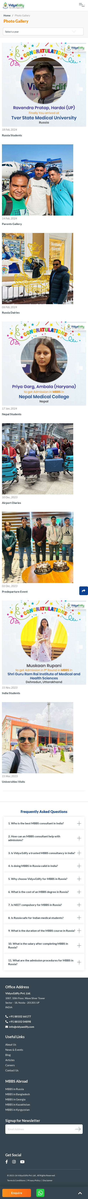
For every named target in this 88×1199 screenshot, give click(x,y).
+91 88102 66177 (18, 1016)
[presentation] (24, 1140)
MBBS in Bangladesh (17, 1094)
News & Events (14, 1049)
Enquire (16, 1193)
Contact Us (12, 1070)
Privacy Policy (33, 1180)
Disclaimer (48, 1180)
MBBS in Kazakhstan (17, 1104)
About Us (10, 1044)
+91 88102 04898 (18, 1021)
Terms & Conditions (16, 1180)
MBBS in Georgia (15, 1099)
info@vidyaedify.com (19, 1026)
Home (7, 15)
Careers (10, 1065)
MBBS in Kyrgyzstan (17, 1109)
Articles (10, 1060)
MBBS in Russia (14, 1089)
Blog (8, 1054)
